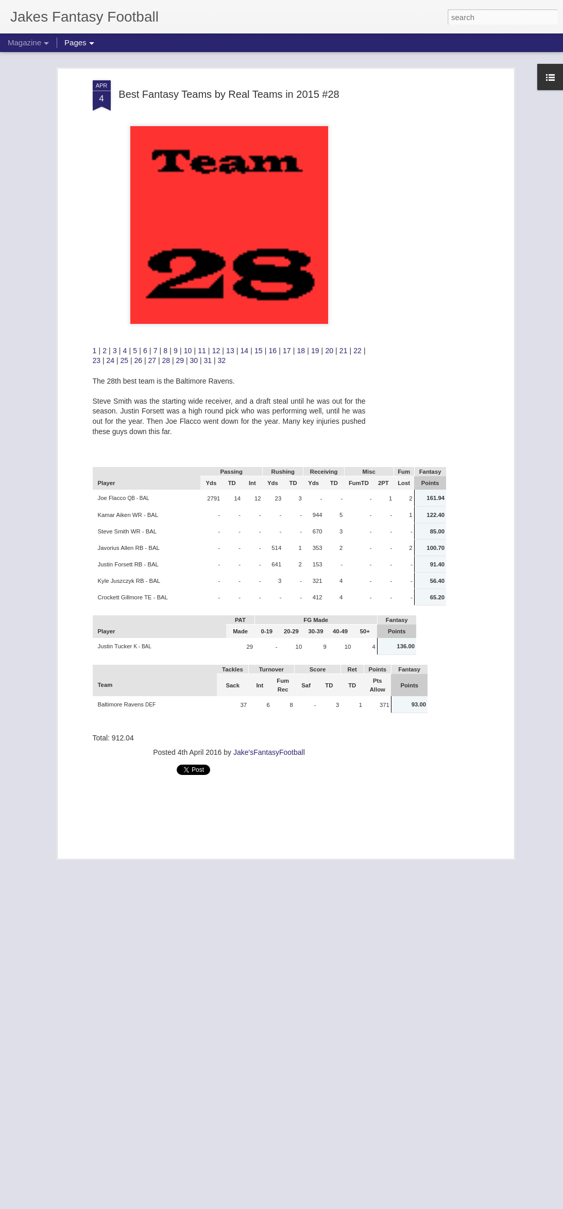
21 (344, 149)
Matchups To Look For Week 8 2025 (244, 1197)
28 (167, 159)
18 (302, 149)
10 (189, 149)
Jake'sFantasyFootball (269, 551)
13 (231, 149)
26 (139, 159)
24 (111, 159)
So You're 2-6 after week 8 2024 (236, 846)
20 (330, 149)
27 (152, 159)
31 (209, 159)
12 (217, 149)
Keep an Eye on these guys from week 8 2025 (262, 1080)
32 (222, 159)
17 (288, 149)
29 (181, 159)
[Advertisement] (229, 617)
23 (98, 159)
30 (195, 159)
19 (316, 149)
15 (259, 149)
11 (203, 149)
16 (274, 149)
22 (358, 149)
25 (125, 159)
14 (246, 149)
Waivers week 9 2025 (217, 963)
